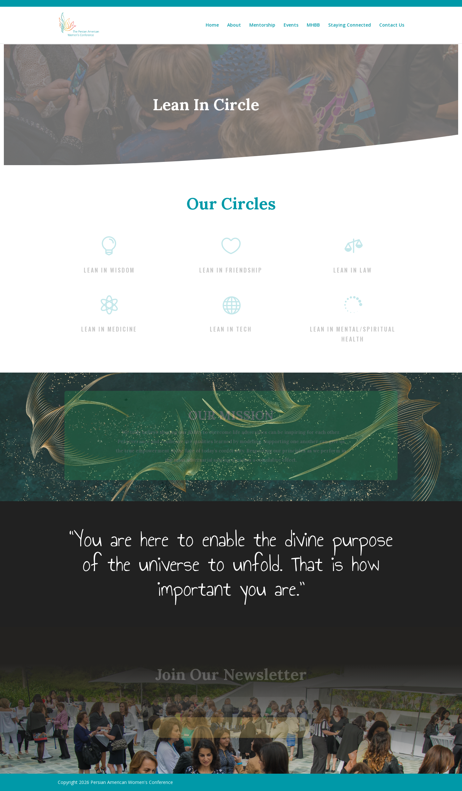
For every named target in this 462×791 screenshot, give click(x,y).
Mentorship (262, 25)
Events (291, 25)
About (234, 25)
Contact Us (391, 25)
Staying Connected (349, 25)
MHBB (313, 25)
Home (212, 25)
